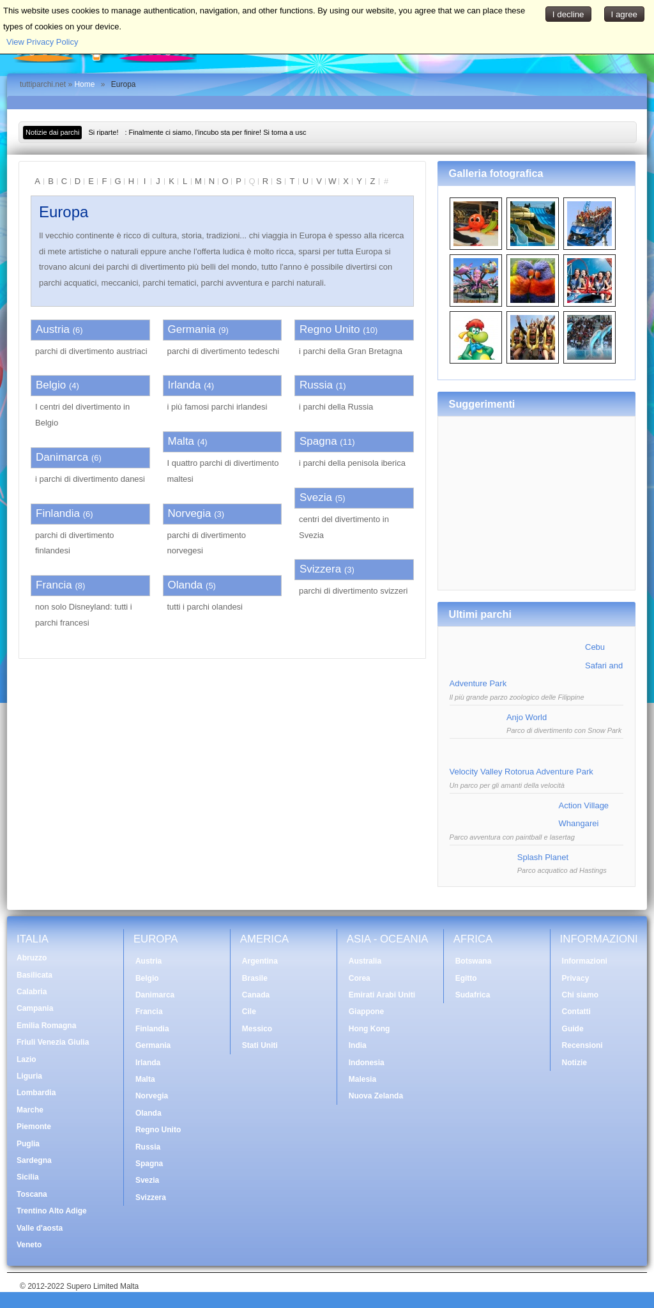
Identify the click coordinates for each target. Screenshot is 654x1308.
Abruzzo (32, 957)
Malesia (362, 1079)
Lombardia (36, 1092)
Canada (256, 994)
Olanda (185, 585)
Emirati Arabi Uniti (382, 994)
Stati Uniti (260, 1045)
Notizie (574, 1062)
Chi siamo (580, 994)
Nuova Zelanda (376, 1095)
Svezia (316, 497)
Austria (53, 329)
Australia (365, 961)
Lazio (26, 1059)
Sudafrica (472, 994)
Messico (257, 1028)
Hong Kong (369, 1028)
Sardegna (34, 1160)
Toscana (32, 1194)
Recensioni (582, 1045)
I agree (624, 14)
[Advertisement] (536, 498)
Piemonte (34, 1126)
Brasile (255, 978)
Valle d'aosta (40, 1228)
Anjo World (526, 717)
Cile (249, 1011)
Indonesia (366, 1062)
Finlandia (58, 513)
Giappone (366, 1011)
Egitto (466, 978)
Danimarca (62, 457)
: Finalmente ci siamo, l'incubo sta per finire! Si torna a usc (197, 132)
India (358, 1045)
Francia (54, 585)
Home (84, 84)
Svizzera (320, 569)
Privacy (575, 978)
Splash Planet (542, 857)
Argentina (260, 961)
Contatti (576, 1011)
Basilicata (34, 975)
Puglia (28, 1143)
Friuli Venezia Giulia (53, 1042)
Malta (181, 441)
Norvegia (189, 513)
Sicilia (28, 1177)
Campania (35, 1008)
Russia (316, 385)
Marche (30, 1109)
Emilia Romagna (46, 1025)
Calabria (32, 991)
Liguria (29, 1076)
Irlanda (184, 385)
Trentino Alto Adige (52, 1210)
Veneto (29, 1244)
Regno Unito (330, 329)
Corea (359, 978)
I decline (568, 14)
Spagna (318, 441)
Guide (573, 1028)
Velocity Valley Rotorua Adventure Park (521, 771)
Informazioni (584, 961)
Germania (192, 329)
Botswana (473, 961)
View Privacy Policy (42, 42)
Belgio (51, 385)
